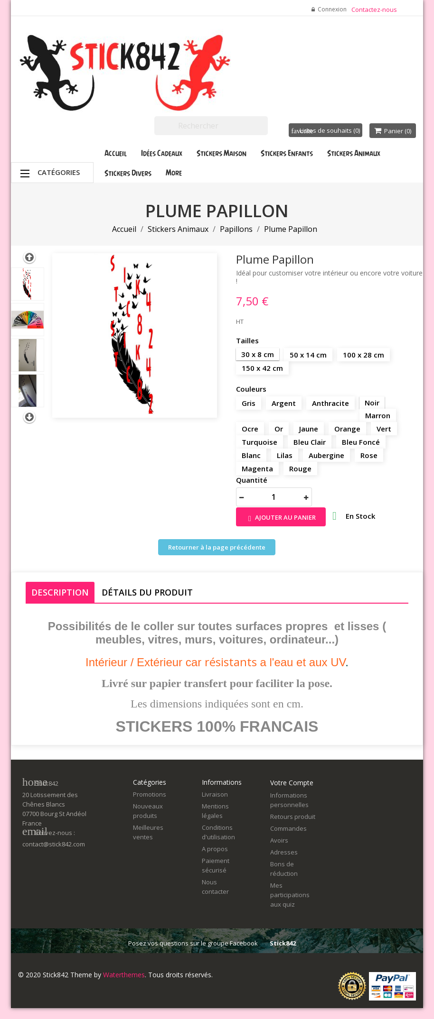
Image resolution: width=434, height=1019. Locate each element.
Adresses (284, 852)
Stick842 (283, 943)
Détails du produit (147, 592)
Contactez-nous (374, 9)
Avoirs (279, 840)
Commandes (288, 828)
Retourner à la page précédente (216, 547)
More (174, 172)
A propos (215, 849)
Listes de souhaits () (325, 130)
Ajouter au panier (281, 518)
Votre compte (291, 782)
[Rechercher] (211, 125)
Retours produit (292, 816)
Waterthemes (123, 974)
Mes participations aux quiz (290, 895)
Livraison (215, 794)
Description (60, 592)
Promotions (149, 794)
